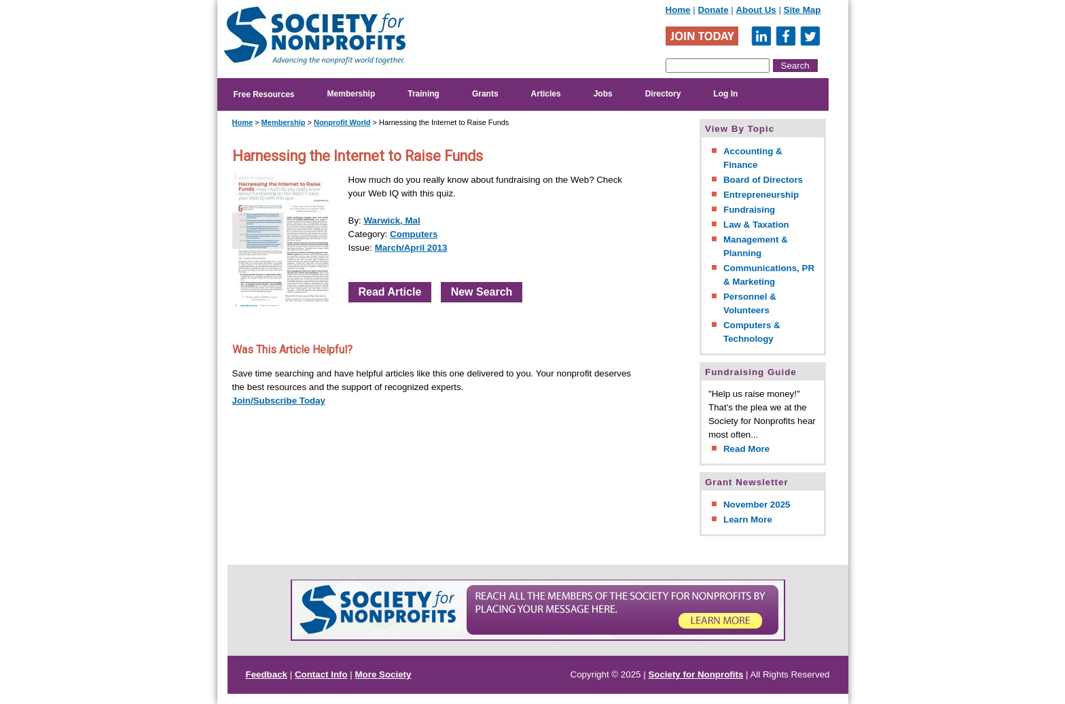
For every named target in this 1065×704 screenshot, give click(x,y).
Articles (546, 94)
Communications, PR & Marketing (768, 275)
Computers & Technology (751, 332)
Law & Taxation (756, 224)
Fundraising (749, 210)
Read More (746, 449)
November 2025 (757, 504)
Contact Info (321, 674)
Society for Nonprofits (695, 674)
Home (678, 10)
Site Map (802, 10)
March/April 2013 (411, 248)
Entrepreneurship (761, 195)
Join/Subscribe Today (279, 400)
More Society (383, 674)
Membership (351, 94)
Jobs (603, 94)
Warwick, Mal (391, 220)
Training (423, 94)
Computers (413, 234)
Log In (725, 94)
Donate (713, 10)
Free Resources (264, 94)
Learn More (747, 519)
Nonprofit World (342, 122)
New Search (482, 292)
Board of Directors (763, 180)
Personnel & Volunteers (749, 303)
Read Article (390, 292)
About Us (756, 10)
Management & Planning (755, 246)
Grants (485, 94)
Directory (663, 94)
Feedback (267, 674)
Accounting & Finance (752, 158)
